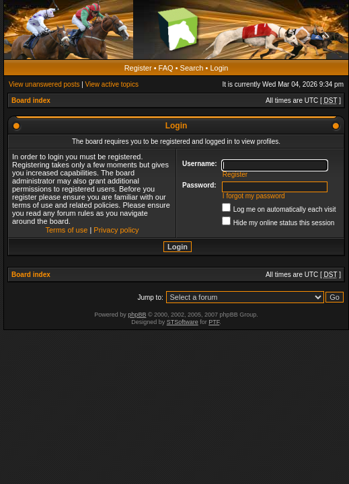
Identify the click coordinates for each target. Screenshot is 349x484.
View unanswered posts (44, 84)
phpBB (137, 314)
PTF (213, 322)
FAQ (166, 68)
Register (138, 68)
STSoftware (182, 322)
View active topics (112, 84)
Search (192, 68)
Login (219, 68)
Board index (30, 100)
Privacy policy (116, 230)
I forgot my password (254, 196)
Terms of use (66, 230)
